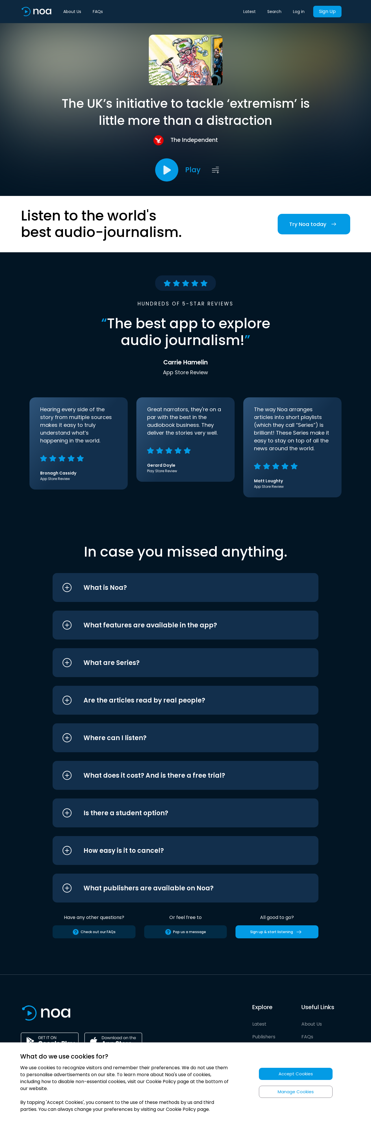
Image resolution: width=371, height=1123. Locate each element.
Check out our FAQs (94, 932)
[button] (175, 587)
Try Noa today (314, 224)
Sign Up (327, 11)
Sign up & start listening (277, 932)
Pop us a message (185, 932)
